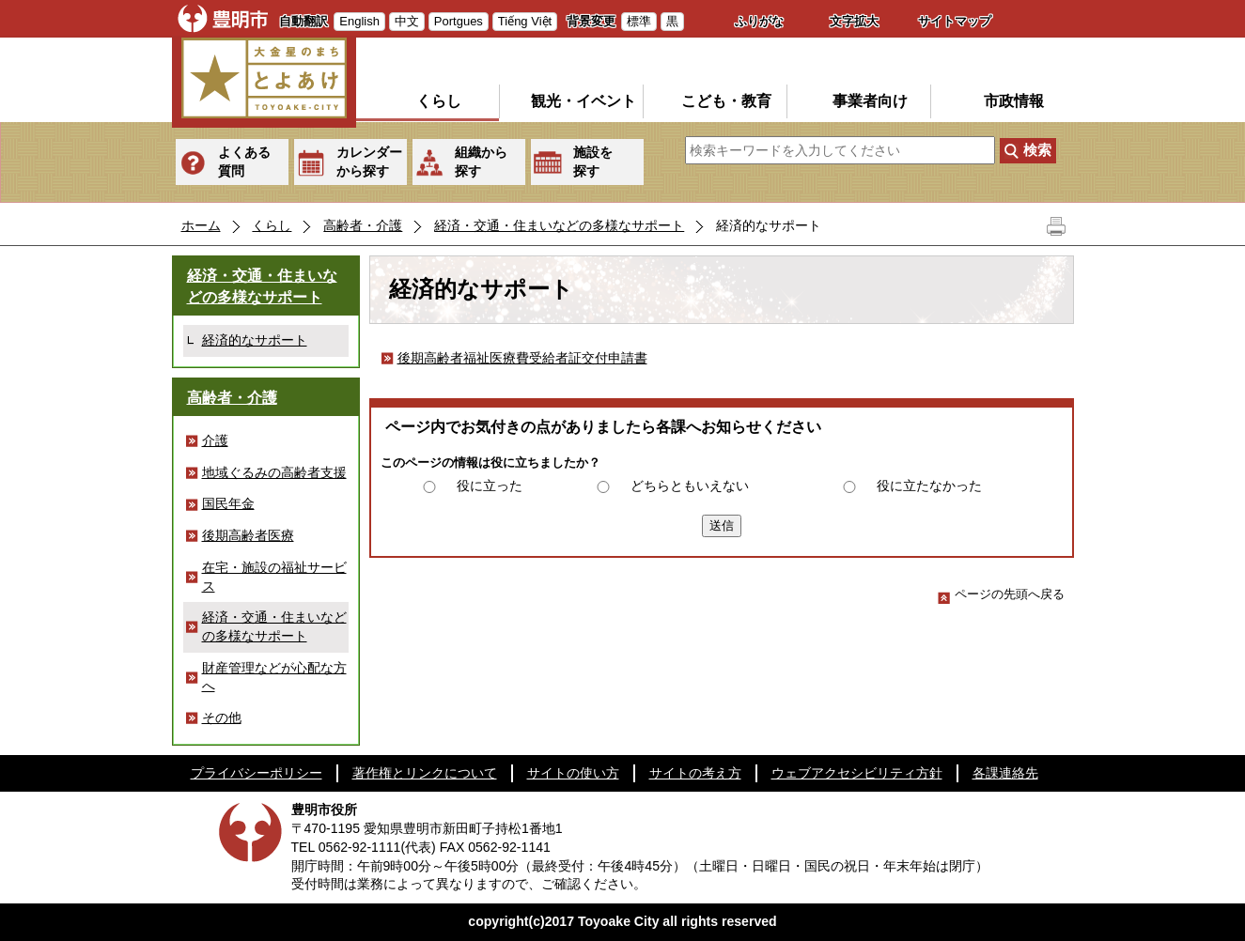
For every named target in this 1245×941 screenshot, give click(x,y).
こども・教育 (726, 101)
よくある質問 (244, 161)
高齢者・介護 (362, 225)
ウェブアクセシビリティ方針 (856, 772)
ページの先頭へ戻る (1001, 594)
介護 (215, 440)
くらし (438, 101)
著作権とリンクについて (424, 772)
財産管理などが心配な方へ (274, 677)
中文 (407, 21)
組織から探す (481, 161)
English (359, 21)
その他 (221, 717)
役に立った (489, 485)
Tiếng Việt (525, 21)
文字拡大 (854, 21)
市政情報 (1014, 101)
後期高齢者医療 (248, 535)
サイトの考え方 (695, 772)
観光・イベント (583, 101)
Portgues (458, 21)
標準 (639, 21)
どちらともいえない (689, 485)
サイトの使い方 (573, 772)
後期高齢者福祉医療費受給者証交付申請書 (522, 357)
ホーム (201, 225)
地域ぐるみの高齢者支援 (274, 472)
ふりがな (759, 21)
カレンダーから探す (369, 161)
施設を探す (593, 161)
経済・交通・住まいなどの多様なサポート (559, 225)
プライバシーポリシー (256, 772)
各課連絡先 (1005, 772)
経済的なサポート (254, 339)
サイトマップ (954, 21)
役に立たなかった (929, 485)
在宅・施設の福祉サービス (274, 577)
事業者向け (870, 101)
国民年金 (228, 503)
